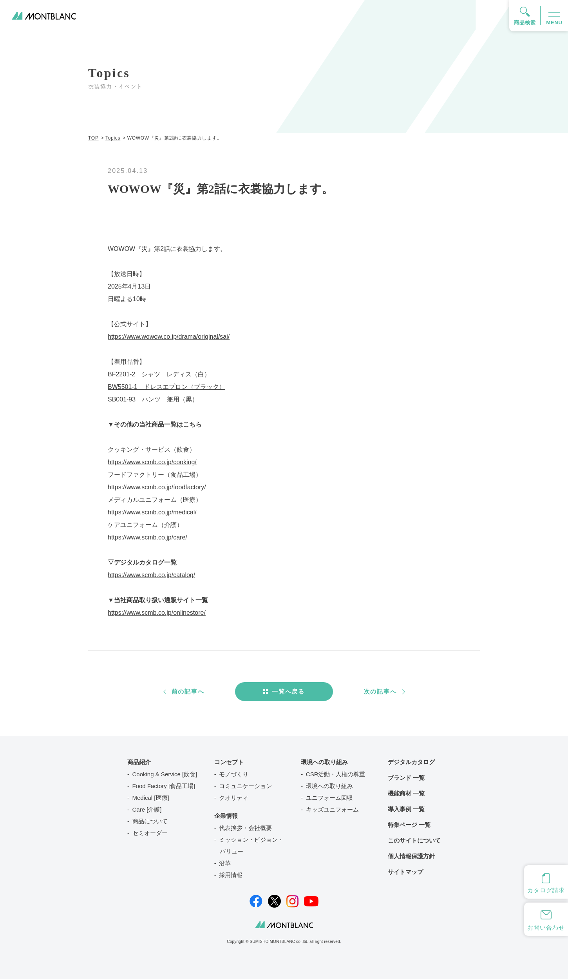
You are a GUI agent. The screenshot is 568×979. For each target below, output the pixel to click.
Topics (112, 138)
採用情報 (230, 875)
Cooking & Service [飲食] (164, 774)
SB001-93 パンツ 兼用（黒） (153, 399)
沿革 (225, 863)
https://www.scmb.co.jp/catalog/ (151, 575)
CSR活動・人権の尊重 (335, 774)
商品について (150, 821)
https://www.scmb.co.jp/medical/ (152, 512)
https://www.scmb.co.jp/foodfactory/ (157, 487)
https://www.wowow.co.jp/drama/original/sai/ (169, 336)
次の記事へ (380, 691)
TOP (93, 138)
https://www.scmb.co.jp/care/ (147, 537)
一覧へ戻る (288, 691)
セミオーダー (150, 833)
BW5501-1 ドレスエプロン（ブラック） (166, 386)
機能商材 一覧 (406, 793)
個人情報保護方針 (411, 856)
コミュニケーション (245, 786)
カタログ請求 (545, 890)
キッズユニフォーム (332, 809)
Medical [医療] (150, 797)
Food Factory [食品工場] (163, 786)
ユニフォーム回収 (329, 797)
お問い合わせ (545, 927)
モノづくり (233, 774)
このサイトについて (414, 840)
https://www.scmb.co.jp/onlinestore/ (157, 612)
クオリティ (233, 797)
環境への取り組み (329, 786)
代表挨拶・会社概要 (245, 828)
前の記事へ (188, 691)
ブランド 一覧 (406, 777)
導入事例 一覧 (406, 809)
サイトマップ (405, 871)
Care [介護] (147, 809)
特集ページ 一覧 (409, 824)
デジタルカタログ (411, 762)
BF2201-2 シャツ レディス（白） (159, 374)
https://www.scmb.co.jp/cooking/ (152, 462)
